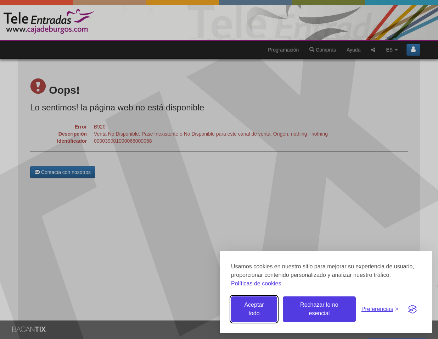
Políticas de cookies (256, 283)
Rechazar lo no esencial (319, 309)
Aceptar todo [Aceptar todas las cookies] (254, 309)
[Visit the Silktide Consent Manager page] (412, 309)
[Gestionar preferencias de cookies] (379, 309)
